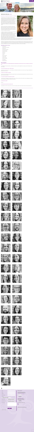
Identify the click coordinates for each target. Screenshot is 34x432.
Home (2, 2)
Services (12, 2)
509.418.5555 (20, 400)
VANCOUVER (32, 1)
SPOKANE (31, 0)
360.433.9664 (20, 396)
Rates (14, 2)
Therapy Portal (17, 2)
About (4, 2)
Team (6, 2)
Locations (8, 2)
